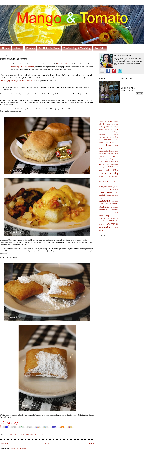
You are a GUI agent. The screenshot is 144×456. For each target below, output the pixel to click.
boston (107, 129)
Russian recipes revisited (108, 204)
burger (116, 132)
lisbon (116, 164)
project (116, 192)
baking (102, 126)
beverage (114, 126)
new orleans (108, 178)
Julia (20, 64)
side (116, 212)
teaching (110, 218)
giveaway (115, 159)
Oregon (105, 181)
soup (107, 215)
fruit (109, 159)
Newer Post (4, 443)
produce (113, 189)
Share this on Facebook (54, 426)
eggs (116, 148)
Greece (101, 161)
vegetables (112, 223)
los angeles (102, 167)
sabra (101, 207)
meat (115, 169)
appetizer (109, 121)
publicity (102, 195)
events (110, 153)
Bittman (101, 129)
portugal (110, 186)
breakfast (103, 132)
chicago (108, 137)
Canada (116, 134)
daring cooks (109, 142)
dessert (109, 145)
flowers (101, 156)
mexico (101, 176)
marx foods (104, 170)
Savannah (115, 210)
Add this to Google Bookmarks (38, 426)
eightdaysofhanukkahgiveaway (108, 151)
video (116, 227)
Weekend (102, 230)
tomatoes (116, 218)
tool (100, 221)
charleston (102, 137)
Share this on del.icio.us (5, 426)
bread (116, 129)
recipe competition (108, 198)
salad (106, 206)
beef (107, 127)
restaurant (104, 200)
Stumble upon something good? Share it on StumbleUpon (21, 426)
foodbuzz (115, 156)
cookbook (108, 140)
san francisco (114, 207)
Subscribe (62, 426)
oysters (101, 184)
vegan (101, 224)
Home (47, 443)
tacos (104, 218)
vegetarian (105, 227)
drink (101, 148)
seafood (102, 213)
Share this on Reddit (30, 426)
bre (111, 129)
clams (100, 140)
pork (105, 187)
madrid (116, 167)
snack (101, 215)
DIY (116, 146)
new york (115, 178)
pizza (101, 187)
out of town (111, 181)
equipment (102, 154)
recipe (116, 195)
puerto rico (110, 195)
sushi (100, 218)
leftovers (112, 164)
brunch (110, 132)
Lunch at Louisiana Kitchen (13, 59)
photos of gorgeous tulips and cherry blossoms (16, 81)
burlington (102, 134)
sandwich (103, 209)
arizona (116, 121)
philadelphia (115, 184)
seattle (110, 213)
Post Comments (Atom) (18, 448)
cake (109, 135)
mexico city (107, 176)
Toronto (105, 221)
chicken (115, 137)
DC (116, 142)
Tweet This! (46, 426)
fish (116, 153)
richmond (115, 201)
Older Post (90, 443)
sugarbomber (114, 215)
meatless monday (108, 173)
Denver (101, 146)
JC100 (116, 161)
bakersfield (115, 124)
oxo (117, 181)
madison (110, 167)
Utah (117, 221)
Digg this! (13, 426)
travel (111, 221)
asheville (102, 124)
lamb (100, 164)
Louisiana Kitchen (63, 64)
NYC (100, 181)
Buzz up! (70, 426)
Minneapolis (114, 176)
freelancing (103, 159)
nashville (101, 178)
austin (108, 124)
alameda (101, 121)
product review (105, 192)
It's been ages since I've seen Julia (22, 67)
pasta (107, 184)
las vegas (106, 164)
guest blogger (109, 161)
